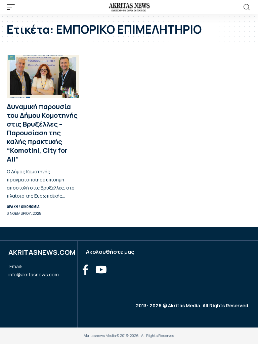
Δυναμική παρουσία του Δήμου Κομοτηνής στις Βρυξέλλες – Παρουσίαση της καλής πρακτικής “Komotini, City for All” (42, 133)
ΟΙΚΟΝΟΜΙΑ (30, 207)
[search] (246, 7)
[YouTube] (101, 269)
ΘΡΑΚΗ (12, 207)
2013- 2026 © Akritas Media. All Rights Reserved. (193, 305)
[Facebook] (85, 269)
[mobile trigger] (12, 7)
